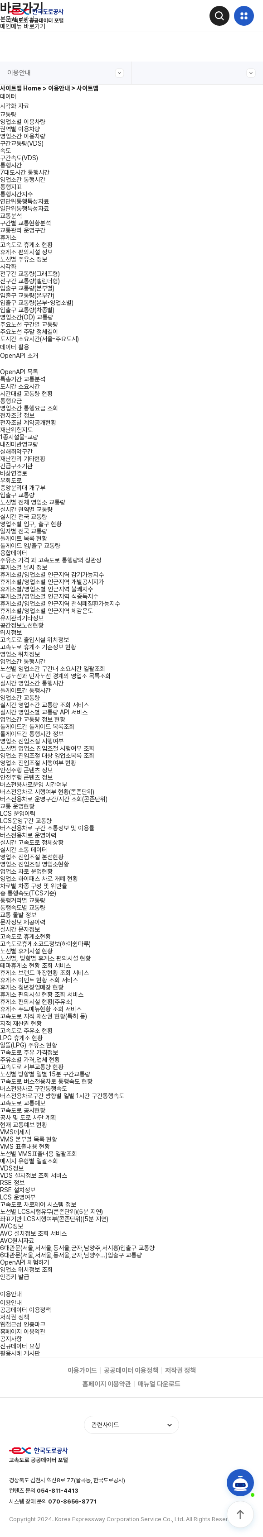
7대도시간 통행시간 (24, 172)
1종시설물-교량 (19, 437)
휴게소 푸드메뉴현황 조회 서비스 (41, 1009)
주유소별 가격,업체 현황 (30, 1059)
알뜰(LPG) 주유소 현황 (28, 1045)
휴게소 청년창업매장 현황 (31, 987)
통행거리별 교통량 (22, 900)
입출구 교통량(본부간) (27, 295)
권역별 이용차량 (20, 129)
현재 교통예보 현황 (23, 1124)
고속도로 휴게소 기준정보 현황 (38, 647)
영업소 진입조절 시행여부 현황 (38, 762)
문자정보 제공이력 (22, 922)
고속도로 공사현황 (22, 1110)
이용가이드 (82, 1370)
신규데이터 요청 (20, 1346)
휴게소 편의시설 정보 (26, 252)
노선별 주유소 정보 (23, 259)
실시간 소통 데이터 (23, 849)
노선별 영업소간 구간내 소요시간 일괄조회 (52, 668)
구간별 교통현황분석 (25, 223)
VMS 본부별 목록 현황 (28, 1139)
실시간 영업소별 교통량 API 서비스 (44, 712)
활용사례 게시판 (20, 1353)
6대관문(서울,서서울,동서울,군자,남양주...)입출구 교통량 (71, 1255)
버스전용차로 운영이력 (28, 835)
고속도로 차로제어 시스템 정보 (38, 1204)
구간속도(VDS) (19, 158)
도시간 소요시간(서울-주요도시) (39, 339)
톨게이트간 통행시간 (25, 690)
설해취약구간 (16, 451)
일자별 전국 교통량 (23, 531)
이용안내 (65, 73)
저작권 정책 (14, 1317)
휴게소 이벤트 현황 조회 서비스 (39, 980)
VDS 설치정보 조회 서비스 (33, 1175)
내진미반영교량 (19, 444)
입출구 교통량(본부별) (27, 288)
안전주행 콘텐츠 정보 (26, 777)
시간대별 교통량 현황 (26, 393)
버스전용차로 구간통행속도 (33, 1088)
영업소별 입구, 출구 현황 (31, 524)
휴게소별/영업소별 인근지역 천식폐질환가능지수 (60, 603)
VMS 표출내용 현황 (25, 1146)
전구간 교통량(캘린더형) (30, 281)
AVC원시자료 (17, 1240)
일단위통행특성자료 (24, 208)
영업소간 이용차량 (22, 136)
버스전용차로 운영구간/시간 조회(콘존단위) (53, 799)
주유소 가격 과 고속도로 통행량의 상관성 (51, 560)
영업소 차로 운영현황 (26, 871)
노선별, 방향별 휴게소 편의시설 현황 (45, 958)
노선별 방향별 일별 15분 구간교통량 (45, 1074)
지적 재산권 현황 (21, 1023)
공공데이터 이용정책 (25, 1309)
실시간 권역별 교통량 (26, 509)
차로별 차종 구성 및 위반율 (33, 886)
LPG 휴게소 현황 (21, 1038)
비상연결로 (13, 473)
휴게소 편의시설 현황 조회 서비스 (41, 994)
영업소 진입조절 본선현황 (31, 857)
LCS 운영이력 (17, 813)
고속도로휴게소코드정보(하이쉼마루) (45, 943)
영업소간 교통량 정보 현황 (32, 719)
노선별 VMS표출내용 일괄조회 (38, 1153)
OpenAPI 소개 (19, 355)
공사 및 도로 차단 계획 (28, 1117)
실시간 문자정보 (20, 929)
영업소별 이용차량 (22, 121)
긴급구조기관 (16, 466)
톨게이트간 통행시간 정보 (31, 734)
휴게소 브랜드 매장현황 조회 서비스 (44, 972)
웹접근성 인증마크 (22, 1324)
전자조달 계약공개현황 (28, 422)
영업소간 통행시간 (22, 179)
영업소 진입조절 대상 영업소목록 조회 (47, 755)
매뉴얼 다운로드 (159, 1384)
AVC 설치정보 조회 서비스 (33, 1233)
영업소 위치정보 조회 (26, 1269)
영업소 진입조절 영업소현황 (34, 864)
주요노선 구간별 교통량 (29, 324)
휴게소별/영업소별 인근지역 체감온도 (46, 610)
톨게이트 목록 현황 (23, 538)
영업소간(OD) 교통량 (26, 317)
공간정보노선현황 (22, 625)
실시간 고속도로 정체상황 (31, 842)
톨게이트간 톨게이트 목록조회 (37, 726)
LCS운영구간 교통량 (26, 820)
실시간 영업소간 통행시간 (31, 683)
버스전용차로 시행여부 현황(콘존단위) (47, 791)
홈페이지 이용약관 (22, 1331)
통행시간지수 (16, 194)
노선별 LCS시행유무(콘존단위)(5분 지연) (51, 1211)
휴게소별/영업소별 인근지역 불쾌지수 (46, 589)
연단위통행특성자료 (24, 201)
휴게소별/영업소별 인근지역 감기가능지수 (52, 574)
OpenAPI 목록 (19, 372)
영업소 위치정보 (20, 654)
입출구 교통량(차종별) (27, 310)
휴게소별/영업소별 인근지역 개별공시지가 (52, 581)
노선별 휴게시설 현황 (26, 951)
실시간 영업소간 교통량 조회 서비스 (44, 705)
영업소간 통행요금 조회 (29, 408)
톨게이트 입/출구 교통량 (30, 545)
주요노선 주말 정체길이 (29, 331)
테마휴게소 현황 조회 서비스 (35, 965)
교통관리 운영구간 (22, 230)
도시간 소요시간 (20, 386)
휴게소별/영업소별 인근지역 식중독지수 (49, 596)
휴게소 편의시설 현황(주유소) (36, 1001)
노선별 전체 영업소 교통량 (32, 502)
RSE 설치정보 (17, 1190)
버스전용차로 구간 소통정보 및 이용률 (47, 828)
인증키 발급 (14, 1276)
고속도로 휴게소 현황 (26, 244)
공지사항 (11, 1338)
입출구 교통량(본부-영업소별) (36, 302)
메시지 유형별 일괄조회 (29, 1161)
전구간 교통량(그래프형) (30, 273)
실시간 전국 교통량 (23, 516)
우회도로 (11, 480)
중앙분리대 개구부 (22, 487)
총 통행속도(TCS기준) (28, 893)
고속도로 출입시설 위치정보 (34, 639)
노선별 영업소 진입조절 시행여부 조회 (47, 748)
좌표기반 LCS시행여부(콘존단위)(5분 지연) (54, 1219)
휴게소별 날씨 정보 (23, 567)
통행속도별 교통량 (22, 907)
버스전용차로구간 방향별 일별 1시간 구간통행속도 (62, 1095)
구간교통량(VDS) (22, 143)
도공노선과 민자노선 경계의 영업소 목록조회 (55, 676)
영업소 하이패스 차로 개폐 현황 (39, 878)
